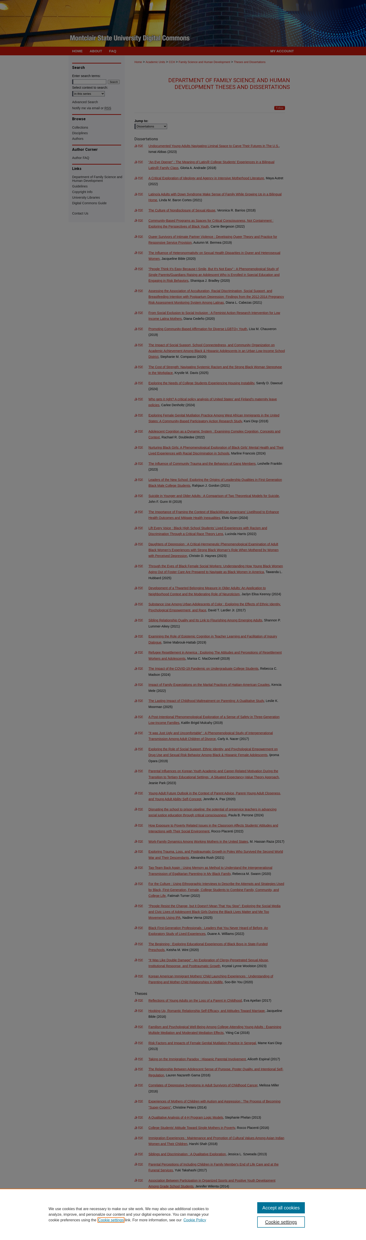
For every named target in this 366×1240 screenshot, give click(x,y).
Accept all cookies (281, 1207)
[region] (183, 1214)
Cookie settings (111, 1220)
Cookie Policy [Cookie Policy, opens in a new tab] (194, 1220)
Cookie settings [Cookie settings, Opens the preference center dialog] (281, 1222)
